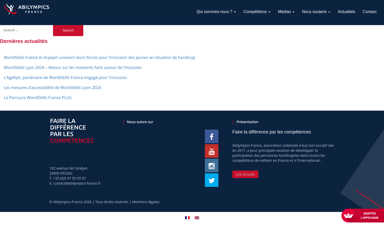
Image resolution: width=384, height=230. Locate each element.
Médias (286, 12)
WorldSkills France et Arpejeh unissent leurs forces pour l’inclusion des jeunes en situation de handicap (99, 57)
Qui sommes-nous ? (216, 12)
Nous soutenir (316, 12)
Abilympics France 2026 (72, 201)
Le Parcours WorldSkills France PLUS (38, 97)
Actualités (346, 12)
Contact (369, 12)
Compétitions (256, 12)
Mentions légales (146, 201)
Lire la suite (245, 174)
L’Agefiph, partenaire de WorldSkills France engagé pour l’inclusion (65, 77)
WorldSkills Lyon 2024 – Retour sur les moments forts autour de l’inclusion (73, 67)
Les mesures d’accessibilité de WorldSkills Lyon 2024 (52, 87)
